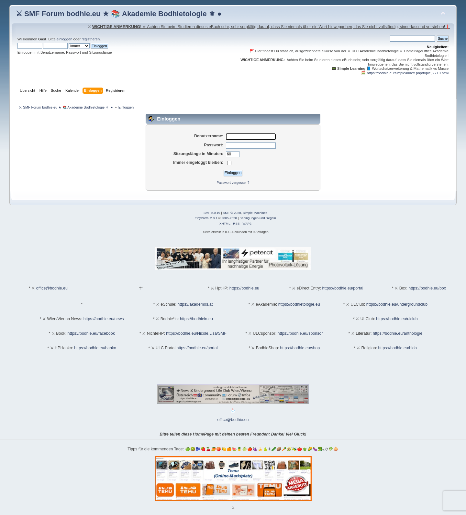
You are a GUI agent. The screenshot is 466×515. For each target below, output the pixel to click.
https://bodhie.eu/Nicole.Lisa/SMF (196, 333)
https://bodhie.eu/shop (300, 348)
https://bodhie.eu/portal (342, 288)
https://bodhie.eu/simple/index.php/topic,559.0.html (408, 73)
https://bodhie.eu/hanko (95, 348)
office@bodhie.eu (52, 288)
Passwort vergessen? (232, 182)
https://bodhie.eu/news (103, 319)
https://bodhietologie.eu (299, 304)
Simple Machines (255, 213)
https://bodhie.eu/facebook (91, 333)
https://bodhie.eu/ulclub (396, 319)
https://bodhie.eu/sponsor (300, 333)
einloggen (64, 39)
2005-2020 (229, 218)
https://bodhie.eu (244, 288)
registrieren (91, 39)
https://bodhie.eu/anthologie (397, 333)
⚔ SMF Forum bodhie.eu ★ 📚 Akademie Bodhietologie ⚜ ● (119, 14)
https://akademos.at (195, 304)
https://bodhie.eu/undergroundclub (396, 304)
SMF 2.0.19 (212, 213)
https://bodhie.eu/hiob (397, 348)
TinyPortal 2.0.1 (206, 218)
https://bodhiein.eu (196, 319)
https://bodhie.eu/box (427, 288)
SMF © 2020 (232, 213)
